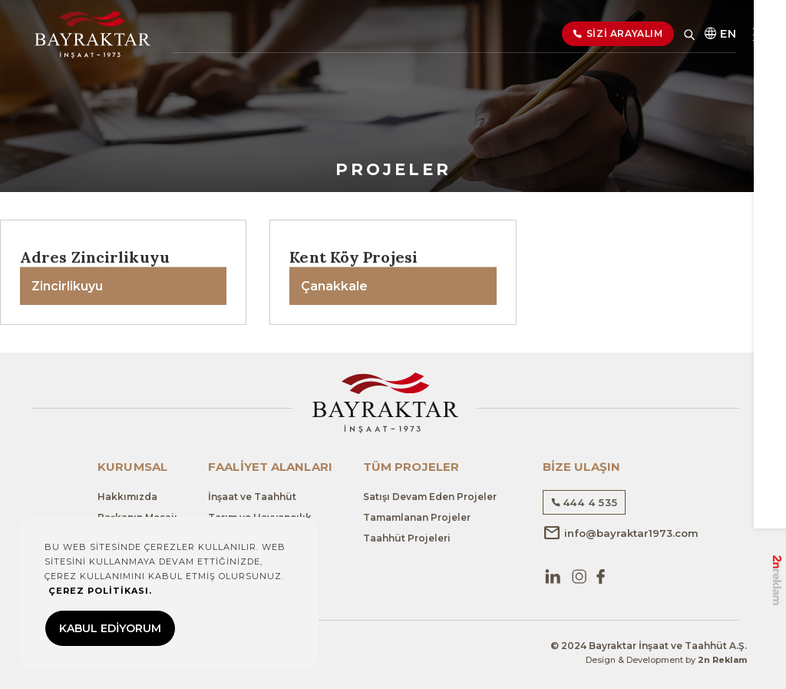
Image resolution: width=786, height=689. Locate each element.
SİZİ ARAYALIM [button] (618, 36)
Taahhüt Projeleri (407, 538)
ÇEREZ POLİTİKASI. (100, 590)
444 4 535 (584, 502)
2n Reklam (722, 659)
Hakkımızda (127, 496)
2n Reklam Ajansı (776, 561)
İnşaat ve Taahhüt (252, 496)
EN (719, 37)
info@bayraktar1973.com (620, 533)
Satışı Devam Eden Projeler (430, 496)
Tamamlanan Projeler (417, 517)
